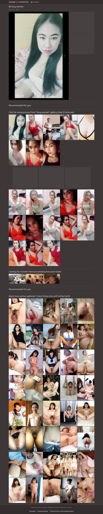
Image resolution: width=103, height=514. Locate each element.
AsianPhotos (19, 2)
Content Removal (43, 511)
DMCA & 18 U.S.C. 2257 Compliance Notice (62, 511)
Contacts (32, 511)
